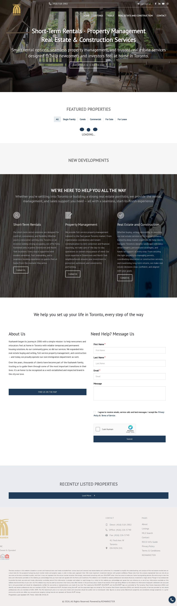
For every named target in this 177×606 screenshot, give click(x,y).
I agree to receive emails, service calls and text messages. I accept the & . (128, 414)
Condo (83, 119)
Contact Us (20, 270)
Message (97, 383)
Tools (110, 15)
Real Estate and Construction (135, 15)
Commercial (95, 119)
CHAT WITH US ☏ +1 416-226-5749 (88, 65)
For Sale (109, 119)
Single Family (69, 119)
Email (96, 370)
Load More (88, 495)
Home (86, 15)
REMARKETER (108, 601)
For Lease (122, 119)
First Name (99, 344)
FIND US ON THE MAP (47, 392)
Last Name (99, 357)
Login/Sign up (144, 4)
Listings (98, 15)
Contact (161, 15)
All (57, 119)
